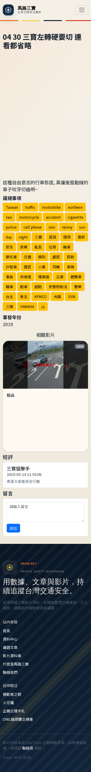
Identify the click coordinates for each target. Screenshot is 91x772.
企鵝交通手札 (14, 711)
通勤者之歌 (12, 694)
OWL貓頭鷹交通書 (18, 719)
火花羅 (8, 702)
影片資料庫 (12, 655)
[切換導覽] (81, 10)
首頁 (6, 630)
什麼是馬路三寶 (16, 664)
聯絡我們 (10, 672)
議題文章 (10, 647)
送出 (13, 528)
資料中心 (10, 639)
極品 (11, 395)
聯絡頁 (27, 748)
